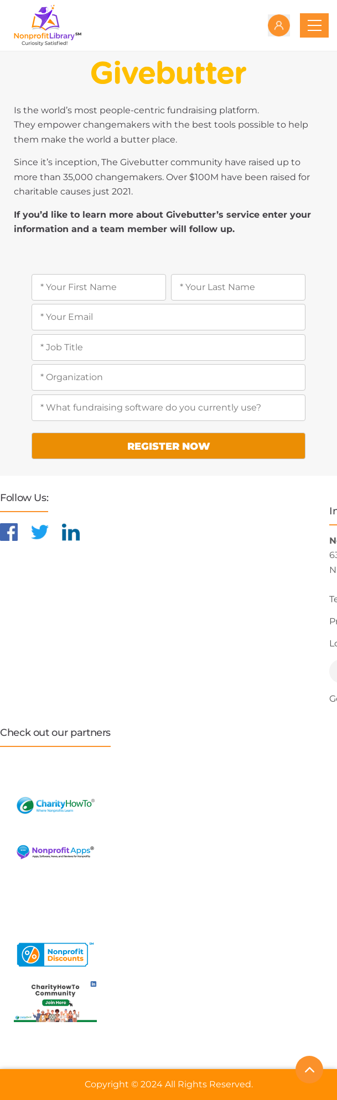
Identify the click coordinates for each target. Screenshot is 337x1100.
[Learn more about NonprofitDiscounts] (55, 953)
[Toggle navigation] (314, 25)
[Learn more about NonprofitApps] (55, 851)
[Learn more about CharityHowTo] (55, 804)
